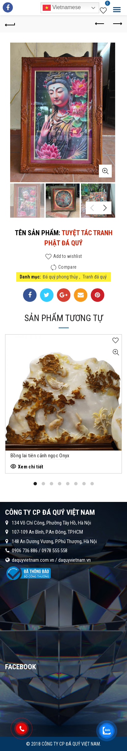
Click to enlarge (105, 171)
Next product (117, 23)
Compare (67, 267)
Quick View (116, 352)
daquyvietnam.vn (74, 560)
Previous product (100, 23)
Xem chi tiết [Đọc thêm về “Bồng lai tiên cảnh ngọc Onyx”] (30, 466)
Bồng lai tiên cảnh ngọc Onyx (39, 456)
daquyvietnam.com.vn (33, 560)
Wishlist (106, 4)
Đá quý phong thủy (60, 277)
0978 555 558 (54, 551)
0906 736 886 (25, 551)
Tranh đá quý (95, 277)
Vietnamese (62, 8)
